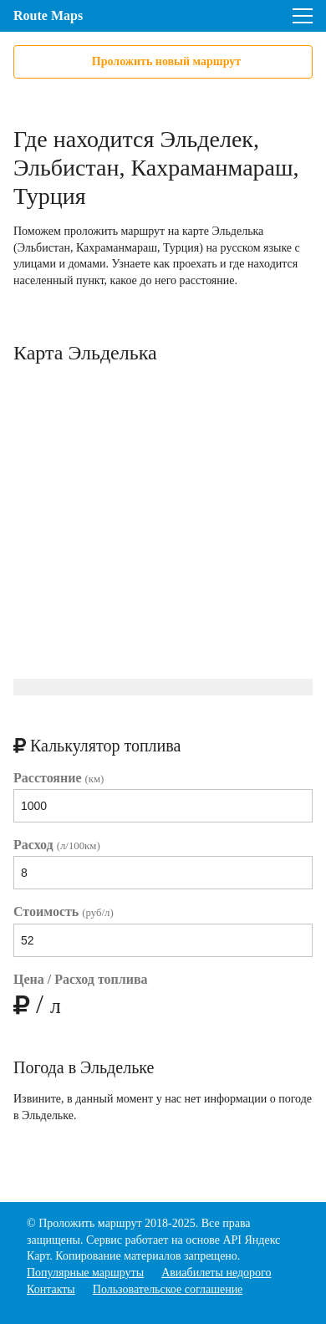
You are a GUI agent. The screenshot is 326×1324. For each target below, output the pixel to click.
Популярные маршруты (85, 1272)
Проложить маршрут (89, 1223)
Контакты (51, 1289)
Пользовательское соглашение (168, 1289)
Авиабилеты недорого (216, 1272)
